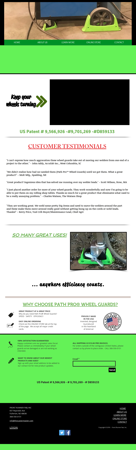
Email (75, 359)
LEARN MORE (120, 415)
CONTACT (122, 421)
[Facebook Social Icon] (67, 432)
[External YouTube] (89, 102)
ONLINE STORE (120, 418)
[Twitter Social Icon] (62, 432)
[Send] (112, 370)
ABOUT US (122, 411)
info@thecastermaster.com (21, 420)
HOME (123, 408)
